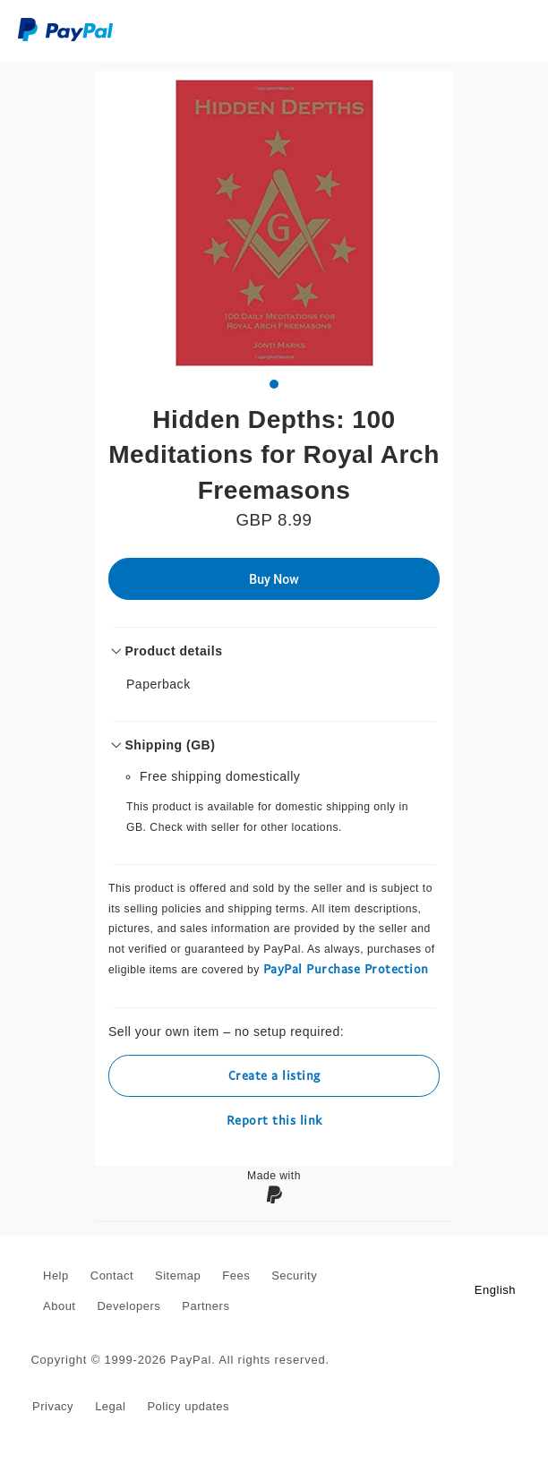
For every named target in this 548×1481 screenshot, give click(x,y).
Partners (205, 1306)
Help (56, 1275)
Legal (110, 1406)
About (59, 1306)
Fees (236, 1275)
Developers (128, 1306)
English (495, 1290)
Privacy (52, 1406)
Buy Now (273, 579)
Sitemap (178, 1275)
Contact (111, 1275)
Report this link (274, 1119)
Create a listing (274, 1075)
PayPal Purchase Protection (346, 968)
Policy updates (188, 1406)
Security (294, 1275)
